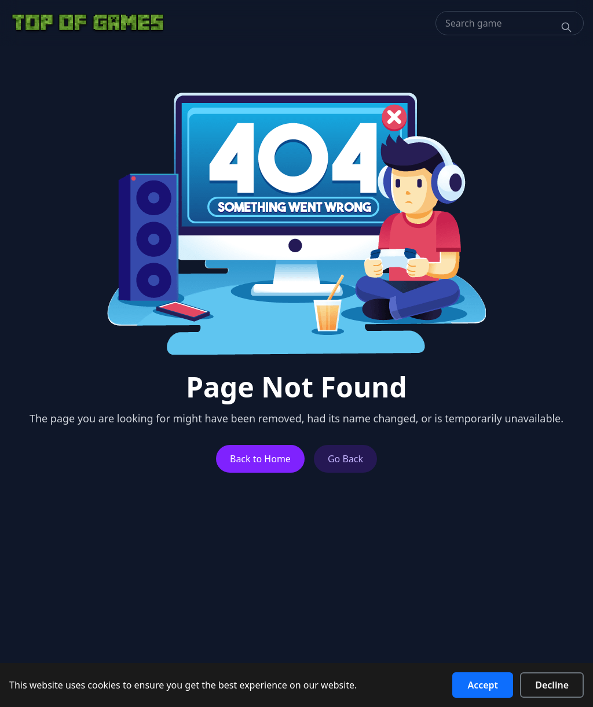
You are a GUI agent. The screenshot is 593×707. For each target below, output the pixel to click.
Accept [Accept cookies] (482, 685)
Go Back (345, 458)
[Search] (566, 27)
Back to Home (260, 458)
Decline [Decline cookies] (552, 685)
